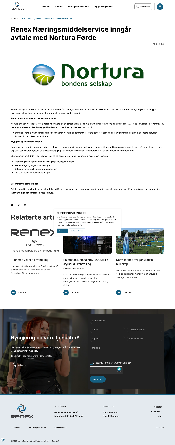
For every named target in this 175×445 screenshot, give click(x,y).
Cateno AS (55, 441)
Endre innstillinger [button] (77, 231)
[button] (12, 205)
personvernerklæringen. (120, 363)
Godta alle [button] (62, 231)
